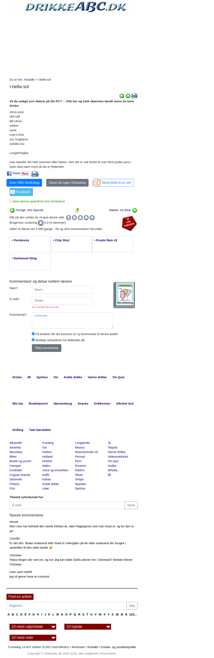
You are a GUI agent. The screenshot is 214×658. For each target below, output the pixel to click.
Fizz (12, 488)
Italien (46, 465)
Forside (29, 79)
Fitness (14, 484)
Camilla (15, 538)
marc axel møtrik (21, 572)
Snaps (79, 479)
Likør (45, 488)
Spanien (80, 484)
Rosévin (80, 465)
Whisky (113, 470)
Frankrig (47, 442)
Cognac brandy (20, 474)
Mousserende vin (86, 452)
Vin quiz (113, 461)
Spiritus (80, 488)
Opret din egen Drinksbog (67, 182)
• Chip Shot (61, 240)
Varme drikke (116, 452)
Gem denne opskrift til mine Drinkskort (38, 201)
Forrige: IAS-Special (26, 210)
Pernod (80, 456)
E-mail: (15, 299)
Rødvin (80, 470)
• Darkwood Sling (24, 258)
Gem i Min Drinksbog (24, 182)
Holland (47, 456)
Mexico (80, 447)
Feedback (23, 192)
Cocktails (16, 470)
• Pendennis (20, 240)
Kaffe (45, 474)
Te (109, 442)
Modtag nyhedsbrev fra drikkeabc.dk (60, 340)
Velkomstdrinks (118, 456)
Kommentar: (18, 314)
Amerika (15, 447)
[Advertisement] (73, 45)
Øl (109, 474)
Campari (15, 465)
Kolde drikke (50, 484)
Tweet (16, 173)
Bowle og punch (20, 461)
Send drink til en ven (116, 182)
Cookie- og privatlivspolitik (118, 647)
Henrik (14, 521)
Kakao (46, 479)
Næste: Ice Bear (123, 210)
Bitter (13, 456)
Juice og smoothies (55, 470)
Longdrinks (82, 442)
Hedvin (47, 452)
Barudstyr (16, 452)
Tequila (113, 447)
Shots (79, 474)
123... (133, 614)
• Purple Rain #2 (105, 240)
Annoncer (78, 647)
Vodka (112, 465)
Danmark (16, 479)
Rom (78, 461)
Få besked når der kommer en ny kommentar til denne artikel (77, 334)
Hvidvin (47, 461)
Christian (16, 555)
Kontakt (93, 647)
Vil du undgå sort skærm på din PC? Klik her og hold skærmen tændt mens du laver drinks (72, 103)
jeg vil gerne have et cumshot (29, 576)
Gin (44, 447)
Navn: (14, 288)
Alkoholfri (16, 442)
